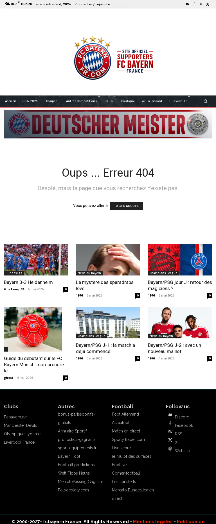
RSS (178, 434)
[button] (205, 100)
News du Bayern (89, 273)
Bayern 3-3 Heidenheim (28, 282)
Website (182, 451)
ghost (8, 377)
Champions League (163, 273)
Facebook (184, 425)
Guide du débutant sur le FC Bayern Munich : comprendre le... (34, 364)
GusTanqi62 (14, 289)
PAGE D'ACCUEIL (126, 206)
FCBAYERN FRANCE (86, 17)
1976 (79, 295)
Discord (182, 417)
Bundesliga (14, 273)
